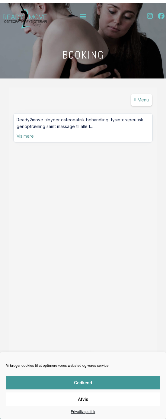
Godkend (83, 382)
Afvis (83, 399)
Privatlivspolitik (83, 412)
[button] (83, 16)
